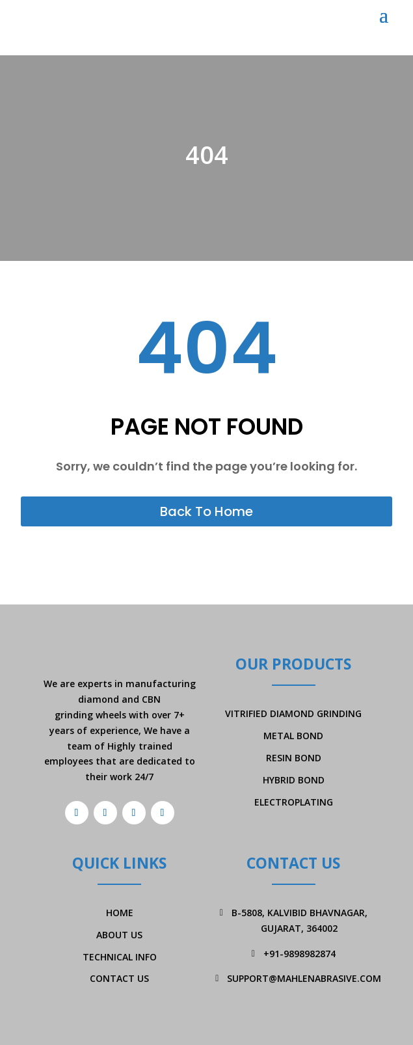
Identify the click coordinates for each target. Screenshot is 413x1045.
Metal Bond (293, 735)
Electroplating (293, 802)
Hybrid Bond (294, 780)
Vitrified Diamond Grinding (293, 713)
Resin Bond (293, 758)
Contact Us (119, 978)
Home (119, 912)
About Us (119, 935)
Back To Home (206, 511)
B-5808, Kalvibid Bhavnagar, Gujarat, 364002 (299, 920)
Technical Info (120, 957)
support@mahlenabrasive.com (304, 978)
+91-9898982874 (299, 953)
